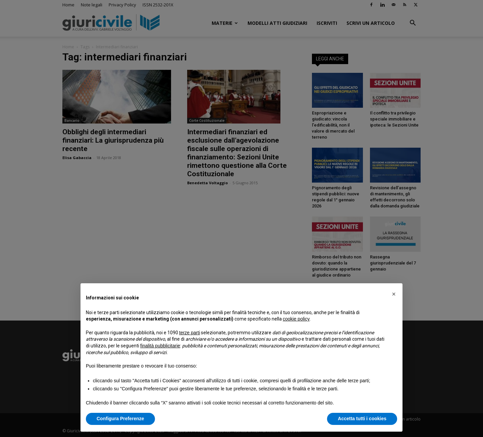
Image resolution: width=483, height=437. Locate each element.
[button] (393, 294)
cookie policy (296, 319)
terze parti (189, 332)
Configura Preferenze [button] (120, 418)
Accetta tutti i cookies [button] (362, 418)
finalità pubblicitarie (160, 345)
